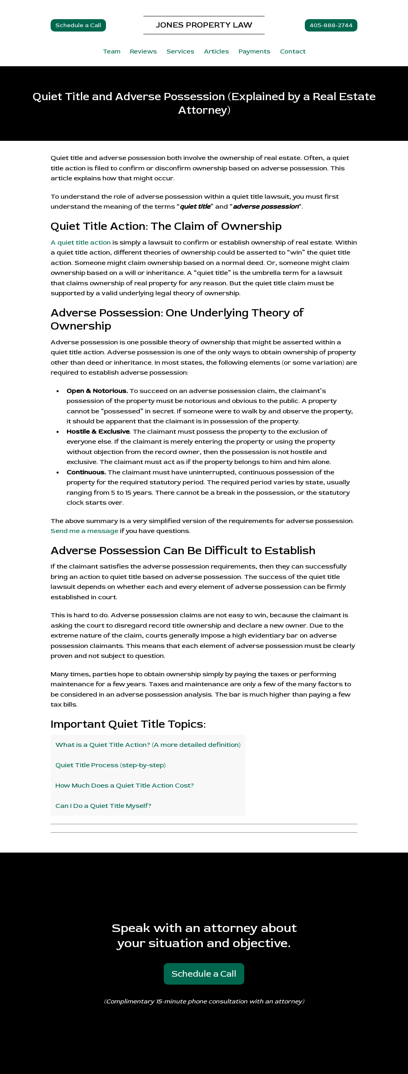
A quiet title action (81, 242)
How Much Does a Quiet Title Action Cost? (124, 785)
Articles (216, 51)
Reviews (143, 51)
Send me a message (84, 531)
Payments (255, 51)
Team (111, 51)
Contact (293, 51)
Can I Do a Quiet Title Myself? (103, 806)
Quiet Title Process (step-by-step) (110, 765)
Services (180, 51)
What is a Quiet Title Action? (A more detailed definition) (148, 744)
